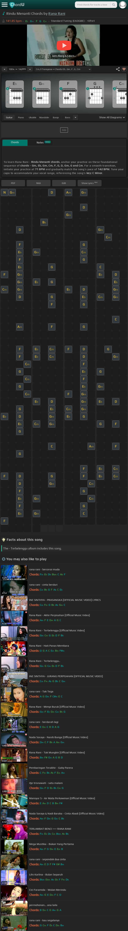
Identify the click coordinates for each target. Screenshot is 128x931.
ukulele (32, 117)
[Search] (113, 4)
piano (21, 117)
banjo (56, 117)
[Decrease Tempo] (4, 69)
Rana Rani (56, 13)
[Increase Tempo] (30, 69)
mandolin (44, 117)
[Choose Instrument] (75, 117)
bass (67, 117)
